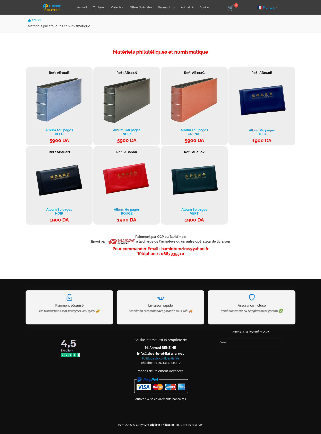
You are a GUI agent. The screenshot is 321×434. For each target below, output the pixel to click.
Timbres (98, 7)
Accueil (82, 7)
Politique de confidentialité (160, 358)
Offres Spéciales (141, 7)
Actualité (187, 7)
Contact (205, 7)
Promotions (166, 7)
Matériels (117, 7)
